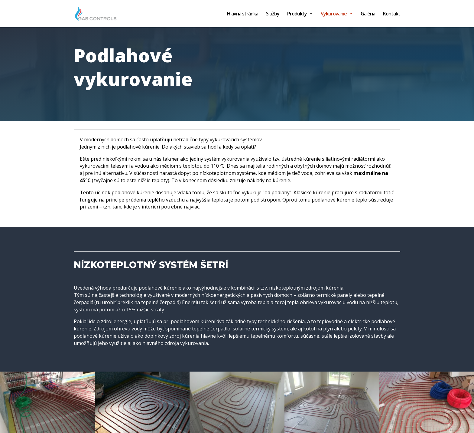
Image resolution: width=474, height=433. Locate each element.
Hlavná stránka (242, 14)
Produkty (297, 14)
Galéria (368, 14)
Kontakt (391, 14)
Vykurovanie (334, 14)
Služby (272, 14)
